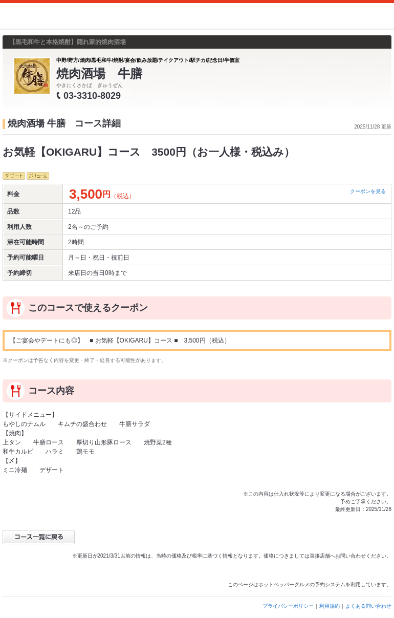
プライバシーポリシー (288, 606)
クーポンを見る (368, 191)
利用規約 (329, 606)
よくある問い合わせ (368, 606)
